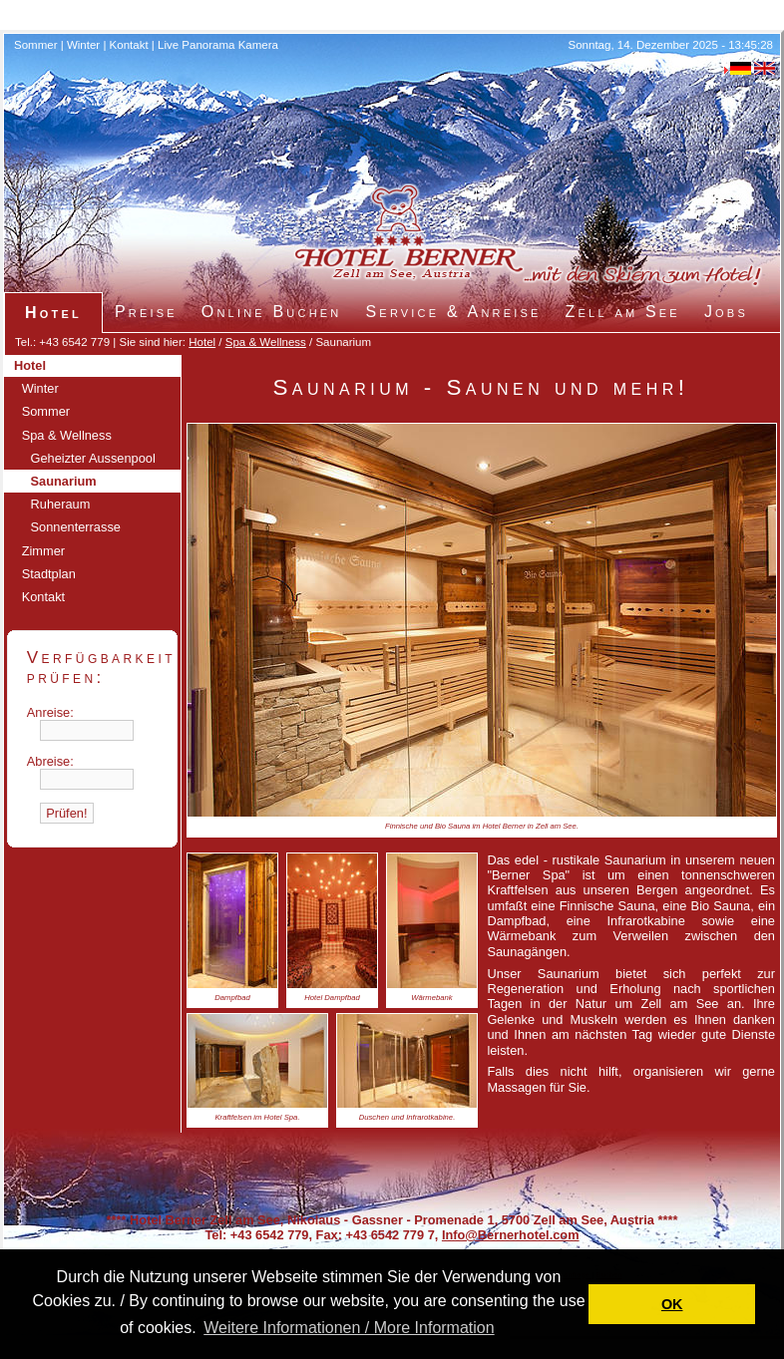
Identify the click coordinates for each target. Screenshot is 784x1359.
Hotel (202, 342)
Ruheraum (61, 504)
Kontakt (129, 45)
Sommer (36, 45)
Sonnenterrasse (76, 526)
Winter (83, 45)
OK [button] (672, 1304)
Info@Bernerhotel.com (511, 1234)
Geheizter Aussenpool (93, 458)
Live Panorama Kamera (218, 45)
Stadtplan (49, 573)
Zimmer (43, 550)
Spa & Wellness (265, 342)
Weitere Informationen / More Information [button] (348, 1327)
